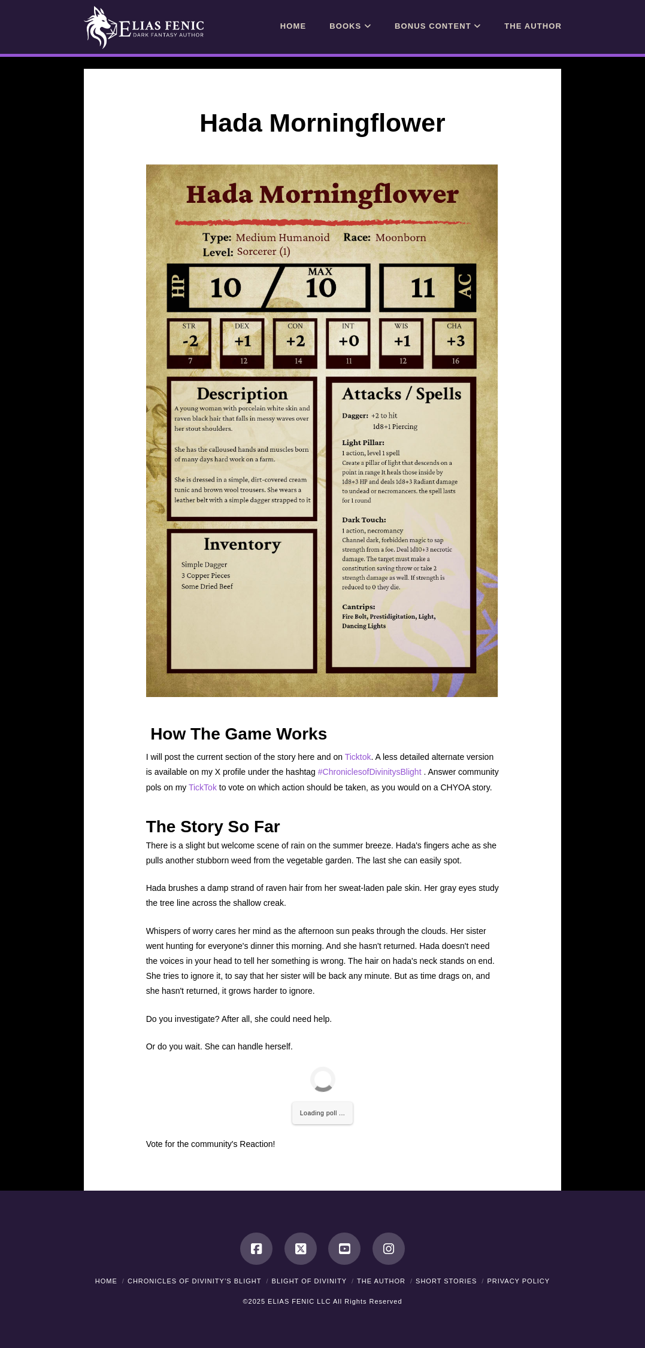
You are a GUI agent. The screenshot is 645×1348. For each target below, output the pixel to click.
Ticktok (358, 757)
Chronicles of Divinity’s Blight (195, 1281)
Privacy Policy (518, 1281)
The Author (381, 1281)
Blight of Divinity (309, 1281)
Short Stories (446, 1281)
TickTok (203, 787)
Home (106, 1281)
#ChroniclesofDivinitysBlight (370, 772)
